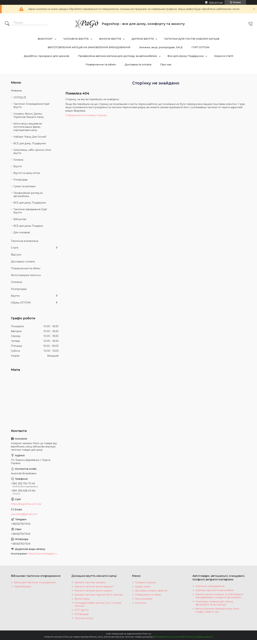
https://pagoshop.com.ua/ (26, 503)
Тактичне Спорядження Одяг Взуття (31, 105)
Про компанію (143, 598)
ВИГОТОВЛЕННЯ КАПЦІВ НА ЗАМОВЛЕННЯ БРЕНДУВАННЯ (89, 47)
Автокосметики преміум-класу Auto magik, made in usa (217, 610)
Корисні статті (223, 56)
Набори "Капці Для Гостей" (30, 136)
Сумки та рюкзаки (24, 186)
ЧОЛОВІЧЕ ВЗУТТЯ (76, 38)
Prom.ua (146, 633)
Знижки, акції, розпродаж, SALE (161, 47)
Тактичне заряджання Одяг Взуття (30, 211)
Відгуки (16, 254)
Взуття (17, 166)
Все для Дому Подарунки (186, 56)
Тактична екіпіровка (24, 241)
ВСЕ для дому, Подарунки (29, 143)
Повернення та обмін (101, 64)
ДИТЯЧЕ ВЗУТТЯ (143, 38)
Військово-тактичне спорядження (35, 582)
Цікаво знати (143, 586)
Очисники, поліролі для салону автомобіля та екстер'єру (214, 603)
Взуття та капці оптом (26, 173)
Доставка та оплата (138, 64)
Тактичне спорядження (209, 586)
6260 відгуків (216, 2)
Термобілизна (22, 586)
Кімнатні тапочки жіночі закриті (93, 590)
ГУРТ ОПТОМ (200, 47)
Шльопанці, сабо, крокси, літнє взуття (32, 151)
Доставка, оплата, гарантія (151, 590)
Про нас (166, 64)
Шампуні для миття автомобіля (214, 590)
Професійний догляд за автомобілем (28, 194)
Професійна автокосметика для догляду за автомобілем (117, 56)
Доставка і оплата (23, 261)
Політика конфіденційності (198, 636)
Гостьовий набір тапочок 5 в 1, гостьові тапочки (97, 604)
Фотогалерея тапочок (26, 275)
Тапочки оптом (83, 618)
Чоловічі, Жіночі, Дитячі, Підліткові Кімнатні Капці (28, 115)
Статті (14, 247)
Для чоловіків (21, 232)
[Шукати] (7, 24)
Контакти (140, 602)
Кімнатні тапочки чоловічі (89, 582)
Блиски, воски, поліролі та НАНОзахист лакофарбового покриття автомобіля (219, 596)
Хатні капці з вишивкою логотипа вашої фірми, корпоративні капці (27, 127)
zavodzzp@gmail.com (24, 514)
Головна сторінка (145, 582)
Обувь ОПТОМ (21, 302)
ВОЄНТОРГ (45, 38)
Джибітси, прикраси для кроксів (46, 56)
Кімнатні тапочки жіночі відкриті (94, 586)
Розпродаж (20, 179)
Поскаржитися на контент (168, 636)
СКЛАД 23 (19, 97)
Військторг (20, 219)
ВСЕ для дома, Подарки (28, 225)
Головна (18, 159)
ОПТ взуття (81, 610)
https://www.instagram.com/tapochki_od (43, 553)
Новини (16, 90)
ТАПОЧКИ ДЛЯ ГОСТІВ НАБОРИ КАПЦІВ (191, 38)
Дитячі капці (81, 598)
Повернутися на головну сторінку (86, 115)
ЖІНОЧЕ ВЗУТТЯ (110, 38)
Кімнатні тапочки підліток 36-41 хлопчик (98, 594)
